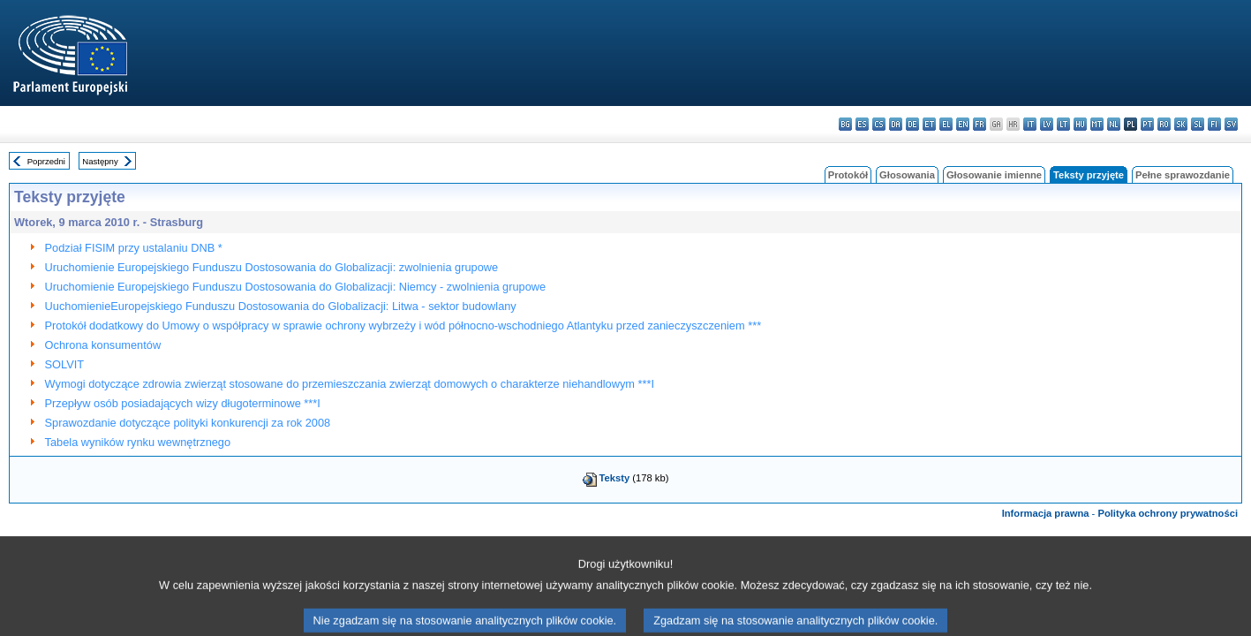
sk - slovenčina (1180, 124)
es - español (862, 124)
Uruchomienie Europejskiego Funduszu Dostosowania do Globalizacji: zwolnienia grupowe (272, 267)
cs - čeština (878, 124)
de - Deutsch (912, 124)
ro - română (1164, 124)
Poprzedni (46, 161)
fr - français (979, 124)
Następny (100, 161)
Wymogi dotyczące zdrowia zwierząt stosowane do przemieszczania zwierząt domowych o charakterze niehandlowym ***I (350, 383)
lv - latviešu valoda (1046, 124)
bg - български (845, 124)
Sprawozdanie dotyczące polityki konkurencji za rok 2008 (188, 422)
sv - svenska (1231, 124)
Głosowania (907, 175)
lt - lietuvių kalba (1063, 124)
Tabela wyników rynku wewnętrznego (138, 442)
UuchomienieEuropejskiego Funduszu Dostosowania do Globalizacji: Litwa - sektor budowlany (280, 306)
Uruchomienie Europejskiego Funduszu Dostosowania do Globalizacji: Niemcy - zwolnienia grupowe (295, 286)
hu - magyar (1080, 124)
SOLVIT (65, 364)
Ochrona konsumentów (103, 345)
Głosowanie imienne (994, 175)
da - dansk (895, 124)
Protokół (848, 175)
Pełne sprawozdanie (1182, 175)
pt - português (1147, 124)
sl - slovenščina (1197, 124)
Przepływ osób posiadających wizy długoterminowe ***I (182, 403)
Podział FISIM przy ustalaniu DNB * (133, 247)
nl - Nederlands (1113, 124)
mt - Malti (1097, 124)
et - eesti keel (929, 124)
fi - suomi (1214, 124)
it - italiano (1029, 124)
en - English (962, 124)
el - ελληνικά (946, 124)
